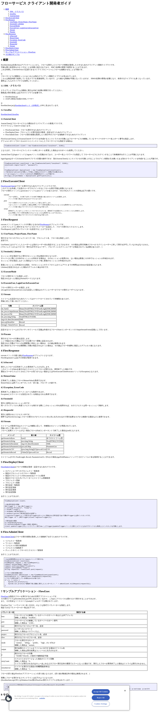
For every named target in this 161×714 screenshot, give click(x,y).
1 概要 (4, 59)
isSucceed (13, 36)
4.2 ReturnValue (8, 378)
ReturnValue (14, 38)
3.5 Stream (6, 297)
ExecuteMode (15, 26)
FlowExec (4, 607)
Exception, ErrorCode (17, 40)
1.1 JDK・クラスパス (11, 85)
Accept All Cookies (100, 692)
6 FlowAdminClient (12, 538)
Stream (12, 30)
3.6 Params (6, 337)
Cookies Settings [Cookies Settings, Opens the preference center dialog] (100, 704)
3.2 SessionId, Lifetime (11, 254)
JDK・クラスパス (17, 12)
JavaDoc (13, 14)
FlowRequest (10, 20)
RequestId (13, 44)
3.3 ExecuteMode (8, 274)
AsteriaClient (14, 16)
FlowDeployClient (12, 48)
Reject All (101, 698)
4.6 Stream (6, 424)
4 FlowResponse (10, 353)
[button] (8, 698)
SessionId (13, 42)
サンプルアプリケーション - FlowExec (20, 52)
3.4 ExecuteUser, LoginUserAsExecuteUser (20, 285)
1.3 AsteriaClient (8, 119)
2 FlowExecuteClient (13, 183)
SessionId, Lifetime (17, 24)
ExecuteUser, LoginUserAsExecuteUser (24, 28)
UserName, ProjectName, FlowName (23, 22)
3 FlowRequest (9, 222)
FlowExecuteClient (12, 18)
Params (12, 32)
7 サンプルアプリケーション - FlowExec (25, 602)
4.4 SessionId (7, 401)
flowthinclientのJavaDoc (10, 114)
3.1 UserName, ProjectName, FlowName (19, 236)
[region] (69, 697)
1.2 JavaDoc (6, 110)
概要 (7, 9)
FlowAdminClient (11, 50)
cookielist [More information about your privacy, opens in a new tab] (42, 698)
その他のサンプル (12, 54)
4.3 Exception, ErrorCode (12, 390)
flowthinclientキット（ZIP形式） (27, 105)
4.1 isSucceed (7, 365)
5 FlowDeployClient (12, 464)
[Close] (125, 690)
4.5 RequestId (7, 412)
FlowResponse (10, 34)
